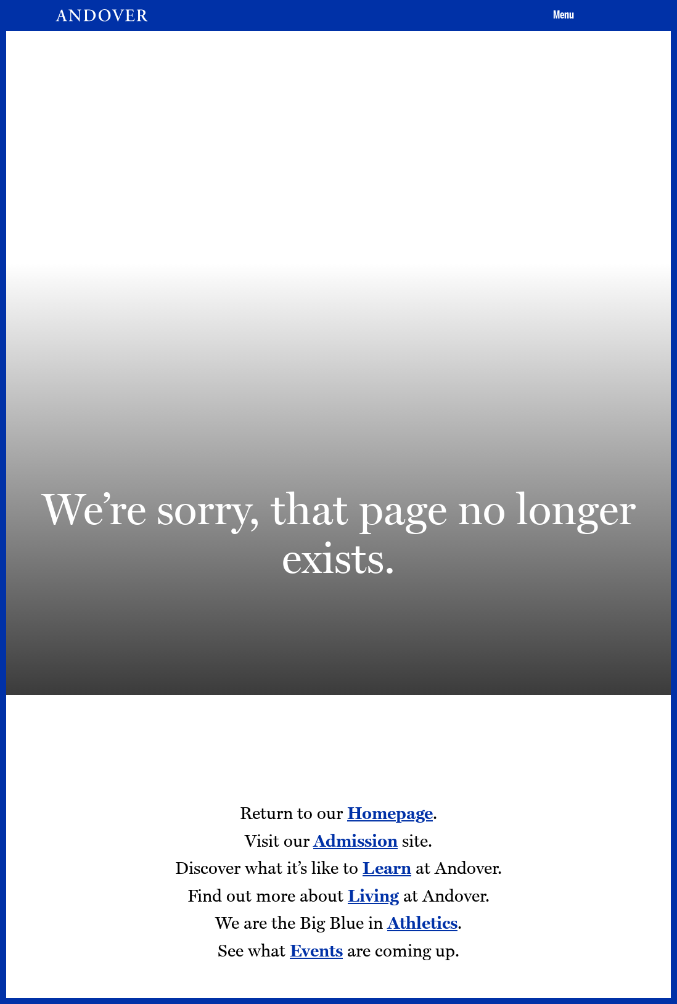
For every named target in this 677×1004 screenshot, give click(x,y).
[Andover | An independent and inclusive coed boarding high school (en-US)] (101, 15)
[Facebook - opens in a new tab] (483, 839)
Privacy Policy (299, 847)
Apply (421, 564)
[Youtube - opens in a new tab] (440, 884)
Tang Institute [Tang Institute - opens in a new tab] (144, 847)
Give (524, 564)
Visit (319, 564)
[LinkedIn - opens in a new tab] (483, 884)
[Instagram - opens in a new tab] (440, 839)
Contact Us (293, 827)
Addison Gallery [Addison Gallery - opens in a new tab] (148, 867)
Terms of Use (297, 867)
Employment (142, 827)
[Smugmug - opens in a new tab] (527, 884)
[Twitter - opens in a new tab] (527, 839)
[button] (561, 15)
